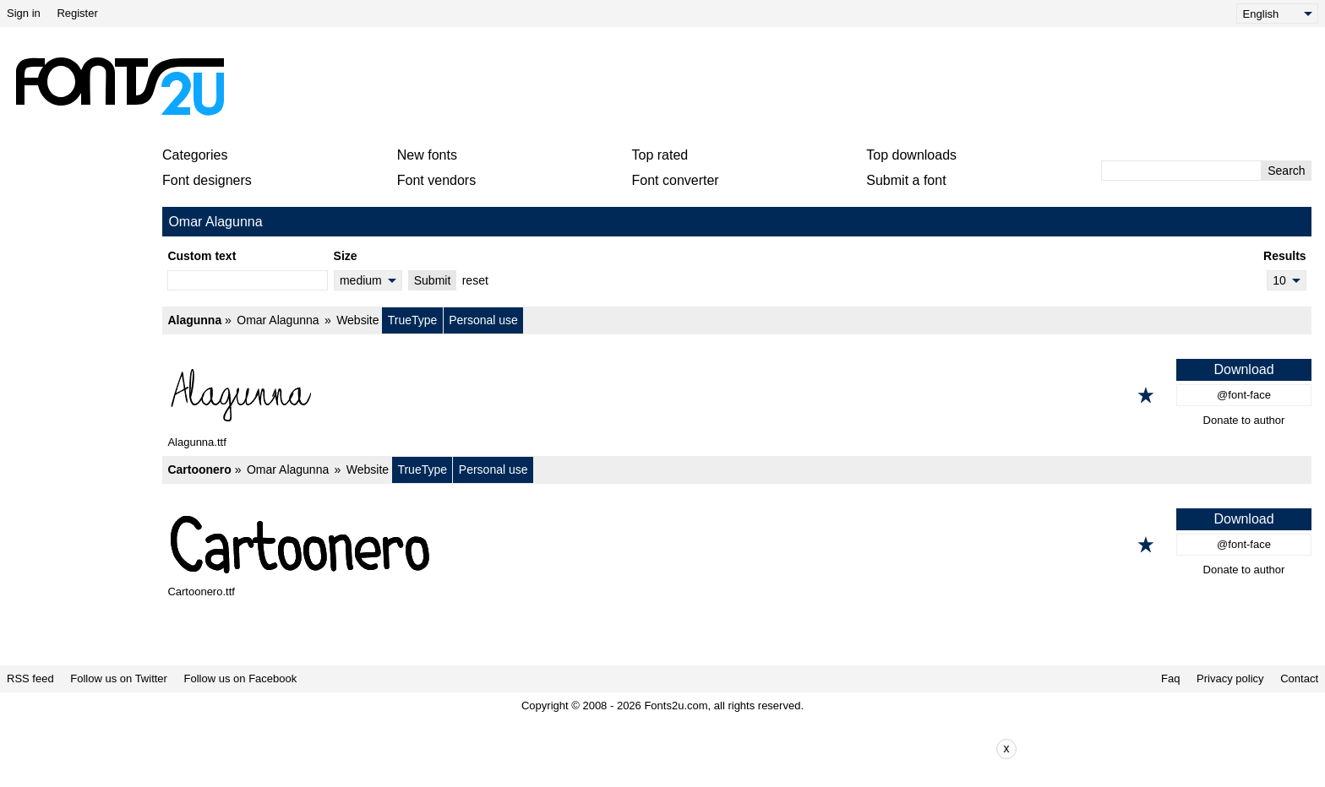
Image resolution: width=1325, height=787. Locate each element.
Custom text (201, 256)
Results (1284, 256)
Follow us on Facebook (240, 678)
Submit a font (906, 180)
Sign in (24, 13)
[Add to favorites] (1145, 395)
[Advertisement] (669, 86)
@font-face (1244, 394)
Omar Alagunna (278, 320)
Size (345, 256)
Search (1286, 170)
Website (357, 320)
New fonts (427, 155)
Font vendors (436, 180)
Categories (194, 155)
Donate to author (1244, 420)
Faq (1170, 678)
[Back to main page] (119, 86)
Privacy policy (1230, 678)
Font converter (675, 180)
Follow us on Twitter (118, 678)
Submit (432, 280)
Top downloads (911, 155)
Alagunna (194, 320)
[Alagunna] (736, 395)
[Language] (1277, 13)
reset (475, 280)
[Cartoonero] (736, 544)
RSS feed (30, 678)
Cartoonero (199, 469)
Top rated (660, 155)
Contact (1299, 678)
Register (77, 13)
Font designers (207, 180)
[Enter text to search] (1181, 170)
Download (1243, 369)
